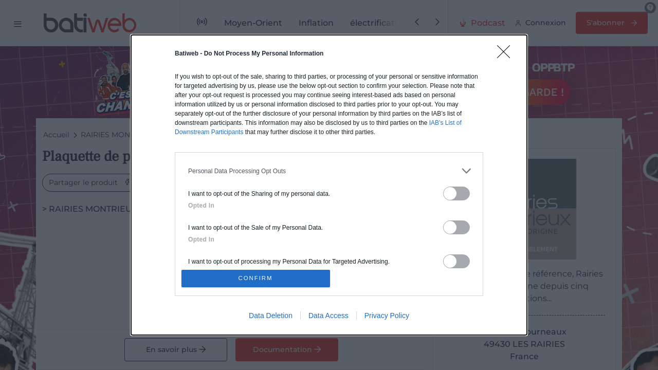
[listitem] (329, 168)
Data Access (328, 318)
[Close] (507, 52)
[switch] (456, 191)
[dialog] (329, 185)
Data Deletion (271, 318)
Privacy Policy (386, 318)
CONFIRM (258, 278)
